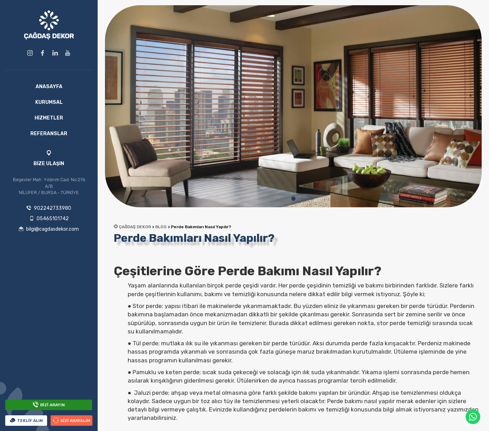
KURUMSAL (49, 102)
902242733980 (49, 208)
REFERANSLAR (48, 134)
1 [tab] (293, 198)
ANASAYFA (49, 87)
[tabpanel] (293, 106)
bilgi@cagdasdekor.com (49, 229)
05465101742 (49, 219)
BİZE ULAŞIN (48, 164)
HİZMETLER (49, 118)
